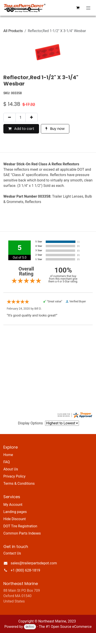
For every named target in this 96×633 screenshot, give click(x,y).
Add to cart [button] (21, 128)
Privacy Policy (14, 476)
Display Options (30, 423)
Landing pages (15, 512)
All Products (13, 31)
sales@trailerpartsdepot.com (34, 563)
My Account (12, 504)
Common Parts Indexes (22, 533)
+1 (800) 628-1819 (25, 570)
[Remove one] (9, 117)
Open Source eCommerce (71, 626)
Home (8, 455)
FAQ (6, 462)
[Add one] (31, 117)
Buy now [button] (55, 128)
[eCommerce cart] (78, 8)
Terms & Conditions (19, 483)
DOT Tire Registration (20, 526)
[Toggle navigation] (88, 8)
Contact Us (12, 553)
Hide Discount (14, 519)
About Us (10, 469)
